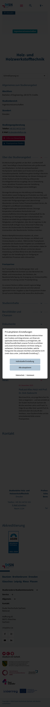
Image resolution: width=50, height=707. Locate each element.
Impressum (30, 375)
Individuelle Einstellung (25, 361)
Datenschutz (20, 375)
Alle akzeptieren (25, 367)
